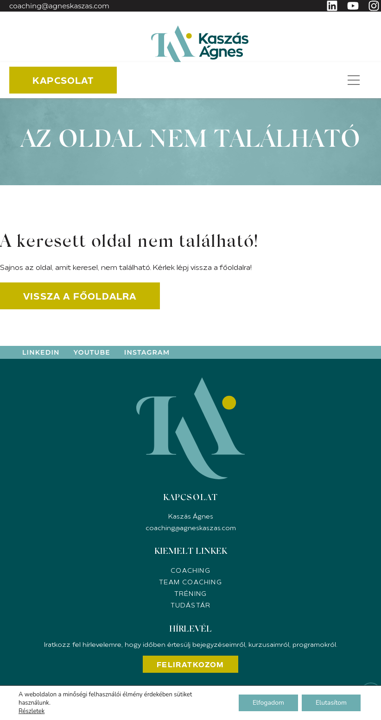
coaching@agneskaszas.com (59, 5)
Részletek (31, 711)
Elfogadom (268, 702)
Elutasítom (331, 702)
